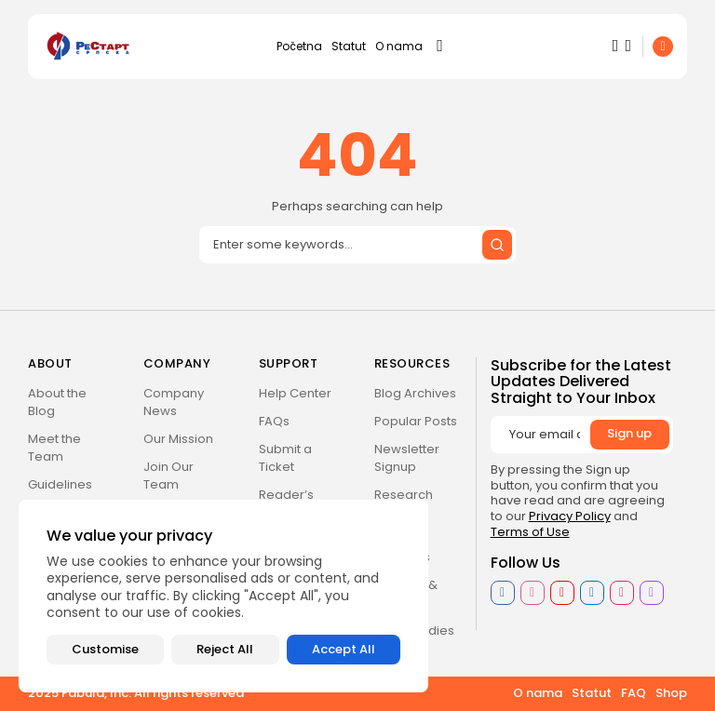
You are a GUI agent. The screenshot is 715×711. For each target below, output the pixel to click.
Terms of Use (530, 532)
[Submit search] (497, 245)
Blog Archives (415, 393)
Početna (299, 46)
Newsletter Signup (406, 458)
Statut (348, 46)
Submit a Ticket (285, 458)
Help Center (295, 393)
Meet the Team (54, 447)
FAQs (274, 421)
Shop (671, 693)
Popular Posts (415, 421)
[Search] (357, 244)
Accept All (343, 649)
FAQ (633, 693)
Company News (173, 402)
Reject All (224, 649)
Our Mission (178, 439)
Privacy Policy (570, 516)
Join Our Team (168, 475)
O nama (399, 46)
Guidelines (60, 484)
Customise (105, 649)
